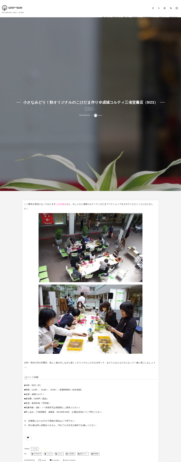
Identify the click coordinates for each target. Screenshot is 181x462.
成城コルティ (84, 454)
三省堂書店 (61, 204)
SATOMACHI (37, 454)
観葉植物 (95, 454)
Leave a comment (70, 460)
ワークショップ (45, 449)
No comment (55, 460)
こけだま (89, 109)
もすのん (59, 454)
